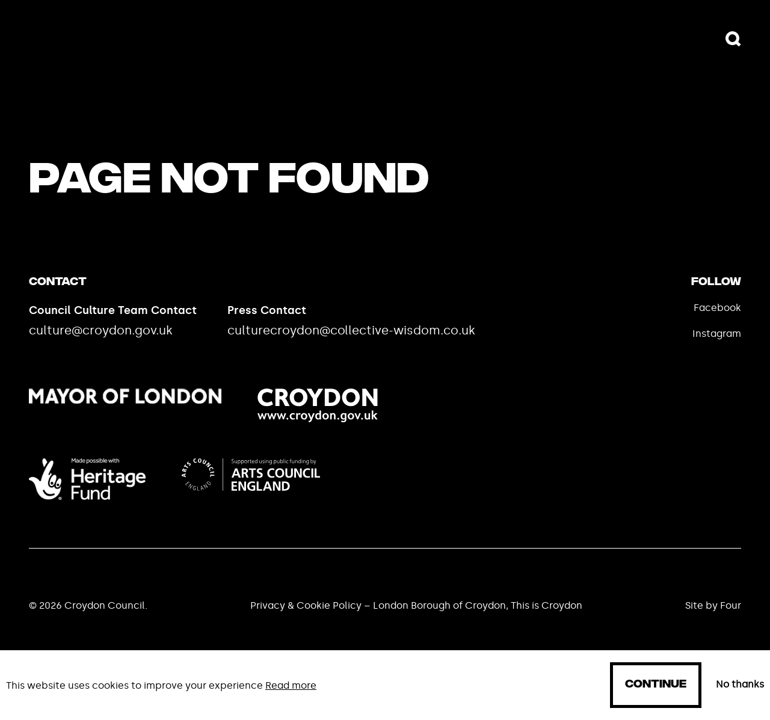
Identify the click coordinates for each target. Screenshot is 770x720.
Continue (655, 685)
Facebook (717, 307)
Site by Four (713, 606)
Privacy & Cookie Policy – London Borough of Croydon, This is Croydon (416, 606)
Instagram (716, 333)
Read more (290, 685)
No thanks (740, 684)
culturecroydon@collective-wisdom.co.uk (351, 330)
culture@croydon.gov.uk (101, 330)
